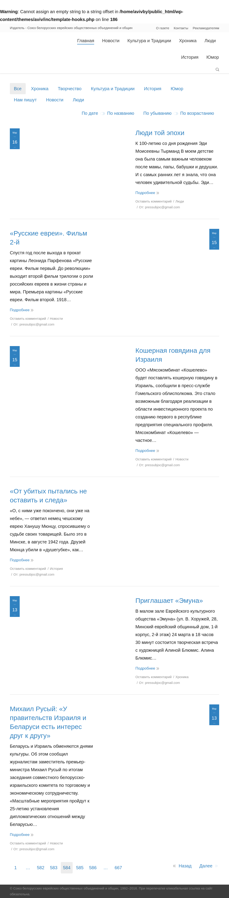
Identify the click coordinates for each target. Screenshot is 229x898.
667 (118, 867)
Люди (78, 99)
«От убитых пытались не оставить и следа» (48, 495)
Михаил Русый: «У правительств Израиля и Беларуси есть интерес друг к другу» (48, 722)
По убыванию (157, 113)
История (152, 88)
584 (66, 867)
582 (40, 867)
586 (93, 867)
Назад (185, 865)
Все (17, 88)
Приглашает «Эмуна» (169, 600)
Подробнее (145, 193)
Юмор (177, 88)
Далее (205, 865)
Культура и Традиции (112, 88)
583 (53, 867)
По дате (90, 113)
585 (79, 867)
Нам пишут (25, 99)
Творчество (70, 88)
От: (159, 207)
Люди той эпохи (160, 132)
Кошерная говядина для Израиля (173, 355)
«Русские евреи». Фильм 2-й (48, 238)
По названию (120, 113)
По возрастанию (197, 113)
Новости (54, 99)
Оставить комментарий (154, 201)
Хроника (39, 88)
